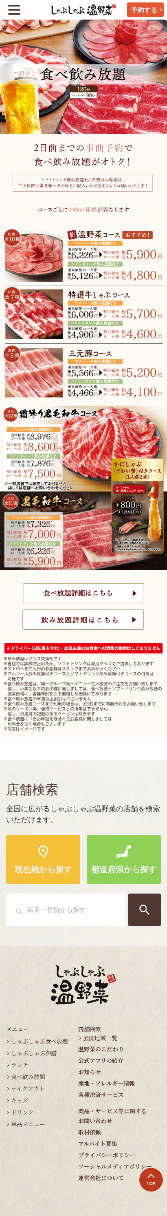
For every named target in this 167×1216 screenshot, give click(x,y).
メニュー (17, 1029)
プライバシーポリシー (106, 1155)
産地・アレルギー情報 (106, 1083)
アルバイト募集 (97, 1143)
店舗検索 (89, 1029)
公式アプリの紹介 (100, 1060)
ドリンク (22, 1112)
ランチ (19, 1065)
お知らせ (89, 1072)
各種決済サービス (101, 1094)
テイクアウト (28, 1088)
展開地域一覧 (100, 1038)
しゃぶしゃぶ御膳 (34, 1053)
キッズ (19, 1100)
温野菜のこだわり (101, 1049)
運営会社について (101, 1178)
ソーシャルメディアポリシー (115, 1166)
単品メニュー (28, 1124)
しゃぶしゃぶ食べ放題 (39, 1041)
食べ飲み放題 (28, 1077)
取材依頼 (89, 1132)
